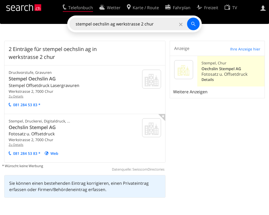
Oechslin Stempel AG (32, 127)
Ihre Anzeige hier (245, 49)
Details (207, 79)
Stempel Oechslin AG (32, 78)
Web (54, 153)
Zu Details (16, 96)
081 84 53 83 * (26, 104)
